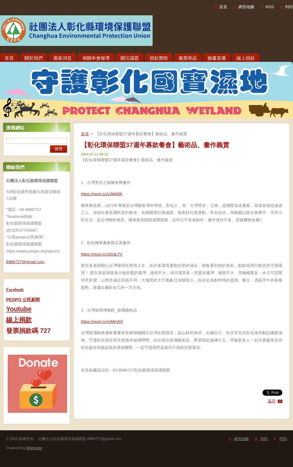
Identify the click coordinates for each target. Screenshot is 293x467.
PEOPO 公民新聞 (23, 299)
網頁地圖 (246, 7)
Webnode (34, 448)
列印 (289, 7)
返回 (272, 401)
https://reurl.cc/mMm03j (102, 321)
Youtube (18, 309)
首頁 (223, 7)
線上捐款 (19, 319)
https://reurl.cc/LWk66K (101, 194)
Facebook (15, 289)
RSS (270, 7)
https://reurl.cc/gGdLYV (101, 254)
